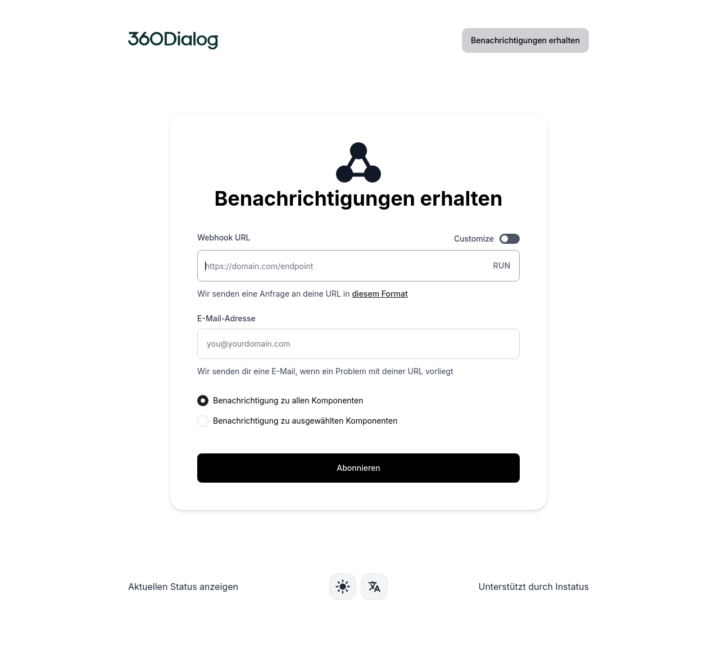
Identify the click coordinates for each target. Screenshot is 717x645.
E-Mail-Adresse (226, 318)
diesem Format (379, 293)
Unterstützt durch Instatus (533, 586)
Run (501, 265)
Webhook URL (223, 237)
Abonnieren (358, 468)
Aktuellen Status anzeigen (183, 586)
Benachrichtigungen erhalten (525, 40)
